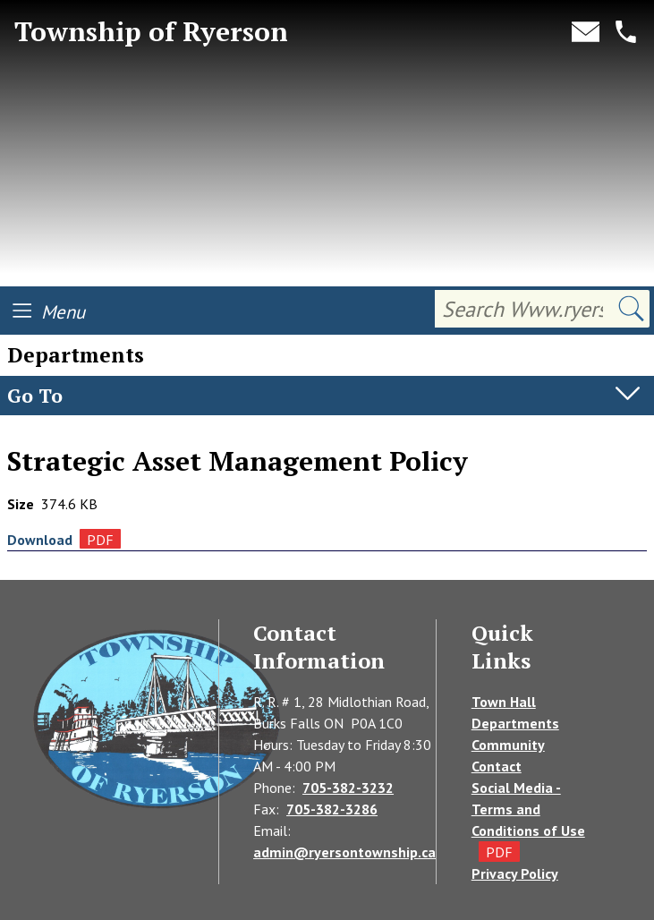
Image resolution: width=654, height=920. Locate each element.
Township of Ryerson (151, 31)
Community (508, 745)
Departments (51, 433)
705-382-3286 (332, 809)
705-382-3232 (348, 787)
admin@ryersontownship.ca (344, 852)
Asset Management (255, 433)
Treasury (143, 433)
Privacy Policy (514, 873)
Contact (496, 766)
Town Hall (503, 702)
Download (39, 540)
